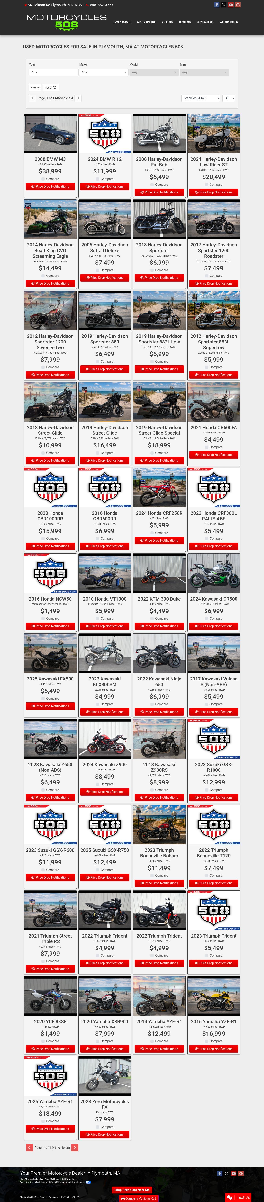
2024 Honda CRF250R (159, 521)
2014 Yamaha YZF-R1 (159, 1029)
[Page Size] (228, 98)
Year (32, 64)
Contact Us (59, 1179)
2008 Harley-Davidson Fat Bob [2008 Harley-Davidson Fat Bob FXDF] (159, 162)
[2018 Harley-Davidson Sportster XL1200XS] (159, 227)
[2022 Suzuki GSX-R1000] (214, 747)
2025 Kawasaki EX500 (50, 687)
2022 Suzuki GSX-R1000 (214, 775)
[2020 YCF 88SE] (50, 1004)
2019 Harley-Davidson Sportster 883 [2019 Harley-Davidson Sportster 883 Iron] (105, 347)
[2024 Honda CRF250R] (159, 495)
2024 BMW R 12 (105, 159)
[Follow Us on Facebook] (216, 5)
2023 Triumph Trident (213, 944)
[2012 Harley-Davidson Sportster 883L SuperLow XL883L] (214, 318)
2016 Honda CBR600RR (105, 524)
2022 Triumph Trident (104, 944)
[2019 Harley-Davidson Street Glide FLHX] (105, 410)
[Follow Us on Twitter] (223, 5)
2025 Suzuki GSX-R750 (104, 858)
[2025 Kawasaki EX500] (50, 661)
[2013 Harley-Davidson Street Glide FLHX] (50, 410)
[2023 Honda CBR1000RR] (50, 495)
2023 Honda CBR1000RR (50, 524)
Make (83, 64)
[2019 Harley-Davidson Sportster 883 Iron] (105, 318)
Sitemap (60, 1182)
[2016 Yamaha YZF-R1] (214, 1004)
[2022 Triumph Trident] (105, 918)
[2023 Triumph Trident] (214, 918)
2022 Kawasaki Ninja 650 (159, 689)
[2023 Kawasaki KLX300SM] (105, 661)
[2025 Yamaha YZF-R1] (50, 1084)
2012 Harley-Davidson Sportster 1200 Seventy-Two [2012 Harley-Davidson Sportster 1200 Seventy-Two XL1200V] (50, 350)
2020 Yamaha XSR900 (104, 1029)
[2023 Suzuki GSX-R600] (50, 832)
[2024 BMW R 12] (105, 133)
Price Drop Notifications (50, 186)
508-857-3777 (101, 5)
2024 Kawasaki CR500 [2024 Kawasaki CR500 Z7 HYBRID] (213, 607)
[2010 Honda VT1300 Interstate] (105, 581)
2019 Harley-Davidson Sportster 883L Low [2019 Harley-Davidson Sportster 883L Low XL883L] (159, 347)
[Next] (78, 98)
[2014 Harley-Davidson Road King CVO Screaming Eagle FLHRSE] (50, 227)
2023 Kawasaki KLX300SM (105, 689)
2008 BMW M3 (50, 159)
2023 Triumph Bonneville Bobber (159, 861)
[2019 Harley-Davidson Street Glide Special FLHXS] (159, 410)
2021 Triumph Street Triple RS (50, 946)
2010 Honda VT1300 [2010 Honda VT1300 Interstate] (104, 607)
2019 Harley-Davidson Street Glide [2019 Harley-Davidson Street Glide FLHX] (105, 438)
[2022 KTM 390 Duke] (159, 581)
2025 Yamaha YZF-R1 (50, 1109)
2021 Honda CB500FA (214, 435)
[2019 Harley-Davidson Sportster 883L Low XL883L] (159, 318)
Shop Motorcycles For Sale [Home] (31, 1179)
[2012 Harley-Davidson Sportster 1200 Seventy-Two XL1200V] (50, 318)
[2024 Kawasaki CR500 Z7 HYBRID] (214, 581)
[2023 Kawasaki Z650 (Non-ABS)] (50, 747)
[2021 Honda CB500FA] (214, 410)
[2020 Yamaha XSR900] (105, 1004)
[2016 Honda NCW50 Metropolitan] (50, 581)
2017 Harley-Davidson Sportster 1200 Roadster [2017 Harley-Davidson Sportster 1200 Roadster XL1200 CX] (214, 258)
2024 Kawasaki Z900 (105, 772)
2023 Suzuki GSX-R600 (50, 858)
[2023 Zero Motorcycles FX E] (105, 1084)
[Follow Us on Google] (238, 5)
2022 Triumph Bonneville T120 (214, 861)
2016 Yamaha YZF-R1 (214, 1029)
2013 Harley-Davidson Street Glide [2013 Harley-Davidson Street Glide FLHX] (50, 438)
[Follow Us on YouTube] (231, 5)
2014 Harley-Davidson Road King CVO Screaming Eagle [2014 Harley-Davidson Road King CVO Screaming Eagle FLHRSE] (50, 258)
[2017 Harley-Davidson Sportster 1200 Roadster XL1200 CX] (214, 227)
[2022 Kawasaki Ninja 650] (159, 661)
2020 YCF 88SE (50, 1029)
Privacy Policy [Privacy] (71, 1179)
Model (133, 64)
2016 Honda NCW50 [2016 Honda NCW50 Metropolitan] (50, 607)
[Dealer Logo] (66, 22)
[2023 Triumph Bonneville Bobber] (159, 832)
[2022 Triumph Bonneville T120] (214, 832)
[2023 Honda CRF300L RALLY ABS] (214, 495)
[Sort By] (201, 98)
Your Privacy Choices (78, 1182)
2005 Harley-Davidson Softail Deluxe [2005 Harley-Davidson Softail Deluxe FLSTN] (105, 255)
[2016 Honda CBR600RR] (105, 495)
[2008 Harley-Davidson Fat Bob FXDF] (159, 133)
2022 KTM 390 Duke (159, 607)
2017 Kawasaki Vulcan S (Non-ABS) (214, 689)
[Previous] (32, 98)
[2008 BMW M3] (50, 133)
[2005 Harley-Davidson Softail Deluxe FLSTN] (105, 227)
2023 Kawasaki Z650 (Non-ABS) (50, 775)
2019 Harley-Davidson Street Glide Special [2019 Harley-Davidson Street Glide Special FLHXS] (159, 438)
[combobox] (54, 72)
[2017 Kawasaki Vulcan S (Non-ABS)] (214, 661)
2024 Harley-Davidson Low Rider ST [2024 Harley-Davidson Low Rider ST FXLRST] (214, 162)
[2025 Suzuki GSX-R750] (105, 832)
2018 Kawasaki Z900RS (159, 775)
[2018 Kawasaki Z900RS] (159, 747)
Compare (52, 179)
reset (50, 87)
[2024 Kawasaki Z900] (105, 747)
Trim (183, 64)
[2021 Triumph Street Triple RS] (50, 918)
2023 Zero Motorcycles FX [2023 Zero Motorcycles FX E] (104, 1112)
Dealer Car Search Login (30, 1182)
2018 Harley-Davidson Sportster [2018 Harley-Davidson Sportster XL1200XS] (159, 255)
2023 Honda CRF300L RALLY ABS (214, 524)
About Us (49, 1179)
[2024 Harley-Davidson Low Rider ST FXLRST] (214, 133)
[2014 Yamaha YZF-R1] (159, 1004)
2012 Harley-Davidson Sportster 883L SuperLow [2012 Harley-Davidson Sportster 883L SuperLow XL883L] (214, 350)
